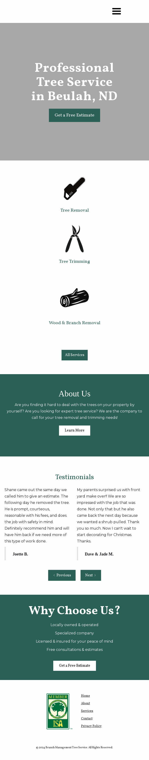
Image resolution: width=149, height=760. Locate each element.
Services (87, 711)
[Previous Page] (62, 575)
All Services (74, 355)
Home (85, 696)
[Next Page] (90, 575)
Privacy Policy (91, 726)
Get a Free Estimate (74, 115)
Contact (87, 718)
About (85, 703)
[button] (117, 11)
